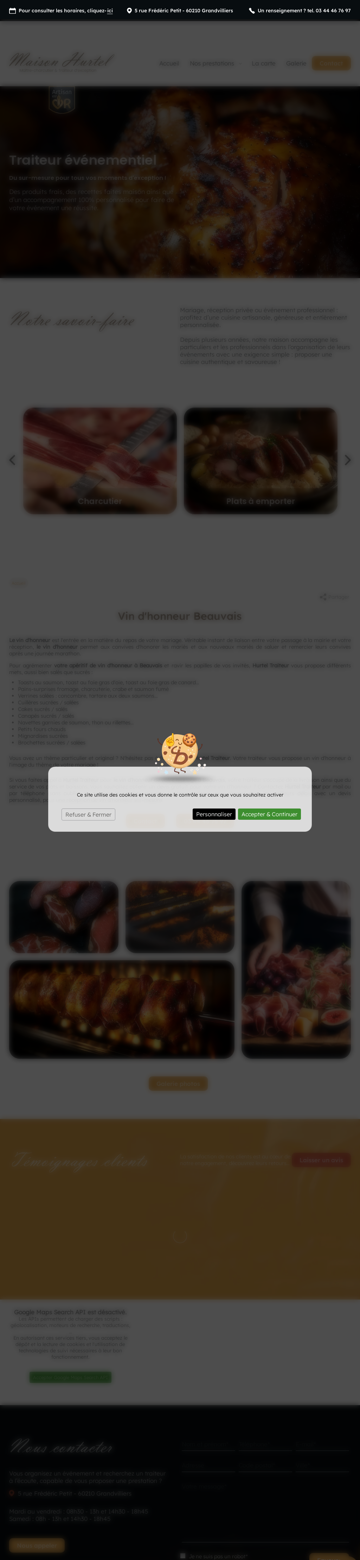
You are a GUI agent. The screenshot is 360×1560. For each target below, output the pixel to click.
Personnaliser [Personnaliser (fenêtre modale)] (214, 795)
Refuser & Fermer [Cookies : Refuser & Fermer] (88, 795)
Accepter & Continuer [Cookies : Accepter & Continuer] (269, 795)
